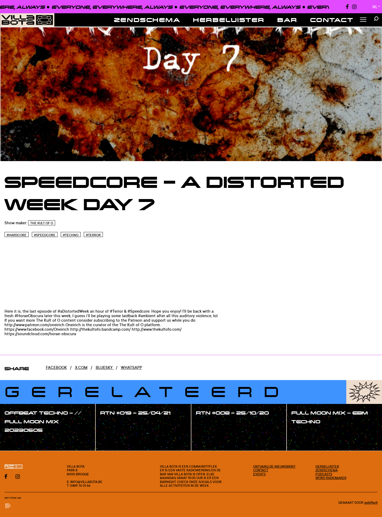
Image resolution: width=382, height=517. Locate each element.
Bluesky (105, 367)
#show (17, 442)
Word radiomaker (330, 477)
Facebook (56, 367)
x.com (81, 367)
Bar (287, 20)
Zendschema (147, 20)
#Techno (70, 235)
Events (259, 474)
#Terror (93, 235)
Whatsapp (131, 367)
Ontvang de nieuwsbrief (274, 466)
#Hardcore (17, 235)
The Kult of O (41, 223)
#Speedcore (44, 235)
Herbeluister (229, 20)
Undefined (370, 503)
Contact (332, 20)
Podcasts (323, 474)
